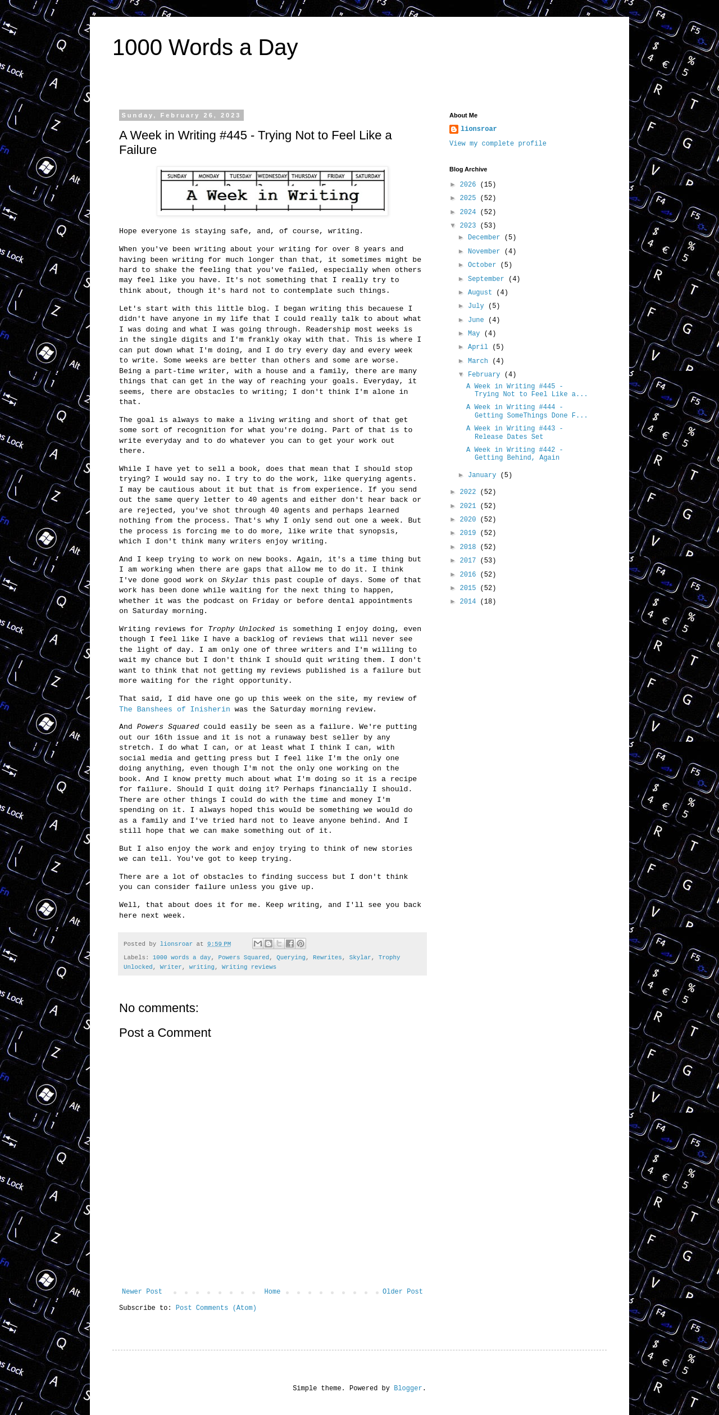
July (478, 306)
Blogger (408, 1389)
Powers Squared (243, 957)
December (486, 238)
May (476, 334)
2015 (470, 588)
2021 (470, 506)
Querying (291, 957)
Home (273, 1292)
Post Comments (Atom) (216, 1308)
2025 (470, 198)
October (484, 265)
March (480, 361)
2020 (470, 520)
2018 (470, 547)
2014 (470, 602)
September (488, 279)
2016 (470, 575)
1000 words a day (182, 957)
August (482, 293)
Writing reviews (249, 967)
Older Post (403, 1292)
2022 (470, 492)
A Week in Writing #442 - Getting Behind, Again (514, 454)
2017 (470, 561)
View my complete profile (498, 144)
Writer (171, 967)
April (480, 347)
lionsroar (479, 129)
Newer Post (142, 1292)
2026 (470, 185)
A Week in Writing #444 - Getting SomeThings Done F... (527, 411)
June (478, 320)
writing (202, 967)
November (486, 252)
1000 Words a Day (205, 47)
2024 (470, 212)
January (484, 475)
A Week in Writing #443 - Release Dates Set (514, 433)
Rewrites (327, 957)
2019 (470, 533)
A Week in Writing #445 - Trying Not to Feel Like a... (527, 390)
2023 (470, 226)
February (486, 375)
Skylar (360, 957)
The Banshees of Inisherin (174, 709)
